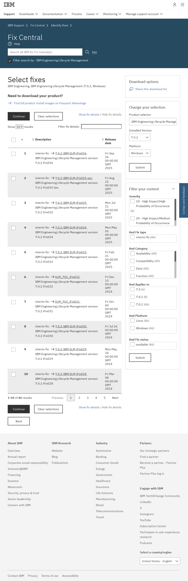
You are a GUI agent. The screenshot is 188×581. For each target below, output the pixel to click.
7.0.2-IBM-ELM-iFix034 (71, 227)
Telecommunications (109, 511)
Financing (14, 475)
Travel (100, 517)
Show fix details (89, 114)
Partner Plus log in (152, 473)
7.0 (138, 289)
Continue (19, 116)
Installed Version (140, 130)
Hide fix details (112, 114)
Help (17, 44)
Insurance (102, 487)
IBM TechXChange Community (160, 496)
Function (142, 276)
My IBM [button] (174, 6)
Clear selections (48, 116)
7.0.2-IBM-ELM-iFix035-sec (74, 178)
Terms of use (49, 576)
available (142, 344)
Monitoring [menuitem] (110, 14)
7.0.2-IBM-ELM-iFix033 (71, 252)
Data (139, 268)
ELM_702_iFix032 (67, 277)
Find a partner (149, 457)
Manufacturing (105, 499)
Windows (142, 328)
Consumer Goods (107, 463)
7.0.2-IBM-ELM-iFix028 (71, 374)
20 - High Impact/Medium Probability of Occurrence (153, 220)
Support (9, 14)
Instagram (147, 514)
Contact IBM (16, 576)
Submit (140, 167)
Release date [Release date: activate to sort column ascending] (110, 141)
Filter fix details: (90, 126)
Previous (57, 398)
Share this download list (151, 89)
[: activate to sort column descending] (26, 141)
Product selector (140, 114)
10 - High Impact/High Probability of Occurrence (153, 203)
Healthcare (103, 481)
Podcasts (146, 543)
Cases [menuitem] (90, 14)
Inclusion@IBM (18, 469)
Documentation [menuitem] (53, 14)
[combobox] (140, 137)
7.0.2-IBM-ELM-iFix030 (71, 326)
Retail (100, 505)
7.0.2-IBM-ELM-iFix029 (71, 349)
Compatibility (145, 261)
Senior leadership (19, 499)
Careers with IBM (19, 505)
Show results (20, 127)
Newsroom (15, 487)
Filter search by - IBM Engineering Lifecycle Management (50, 60)
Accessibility (70, 576)
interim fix (142, 237)
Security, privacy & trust (23, 493)
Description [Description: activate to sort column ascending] (43, 139)
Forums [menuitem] (77, 14)
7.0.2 (139, 304)
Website (57, 450)
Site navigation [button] (182, 6)
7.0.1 (139, 297)
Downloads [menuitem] (26, 14)
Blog (54, 457)
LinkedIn (145, 502)
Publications (60, 463)
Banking (101, 457)
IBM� (9, 4)
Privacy (33, 576)
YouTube (145, 520)
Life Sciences (104, 493)
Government (104, 475)
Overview (14, 450)
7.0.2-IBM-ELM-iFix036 (71, 153)
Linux (139, 320)
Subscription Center (153, 526)
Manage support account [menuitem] (142, 14)
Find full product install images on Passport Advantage (50, 103)
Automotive (103, 450)
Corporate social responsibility (28, 463)
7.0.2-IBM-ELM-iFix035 (71, 203)
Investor (13, 481)
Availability (143, 253)
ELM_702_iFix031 (67, 301)
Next (115, 398)
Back (19, 421)
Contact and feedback (183, 200)
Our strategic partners (154, 450)
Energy (100, 469)
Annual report (17, 457)
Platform (135, 146)
